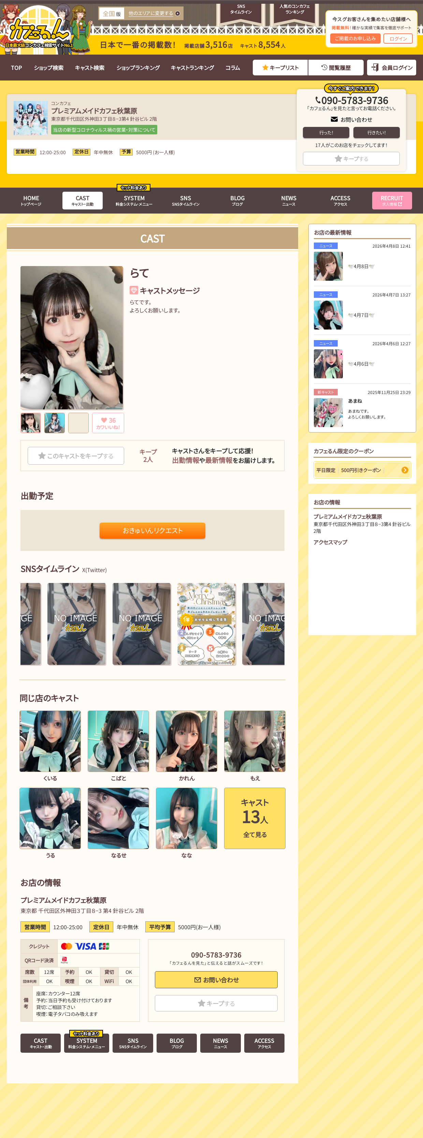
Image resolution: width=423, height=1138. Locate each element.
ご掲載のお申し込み (355, 38)
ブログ (237, 200)
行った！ (326, 132)
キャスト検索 (89, 67)
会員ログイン (397, 67)
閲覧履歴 (340, 67)
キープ (356, 159)
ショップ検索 (48, 67)
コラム (232, 67)
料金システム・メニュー (134, 200)
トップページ (31, 200)
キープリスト (284, 67)
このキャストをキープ (80, 455)
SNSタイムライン (186, 200)
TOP (16, 67)
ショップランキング (137, 67)
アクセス (340, 200)
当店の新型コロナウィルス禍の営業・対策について (104, 130)
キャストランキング (192, 67)
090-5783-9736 (354, 100)
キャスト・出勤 (82, 200)
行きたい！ (376, 132)
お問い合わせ (356, 119)
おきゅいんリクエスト (152, 530)
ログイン (398, 38)
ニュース (288, 200)
